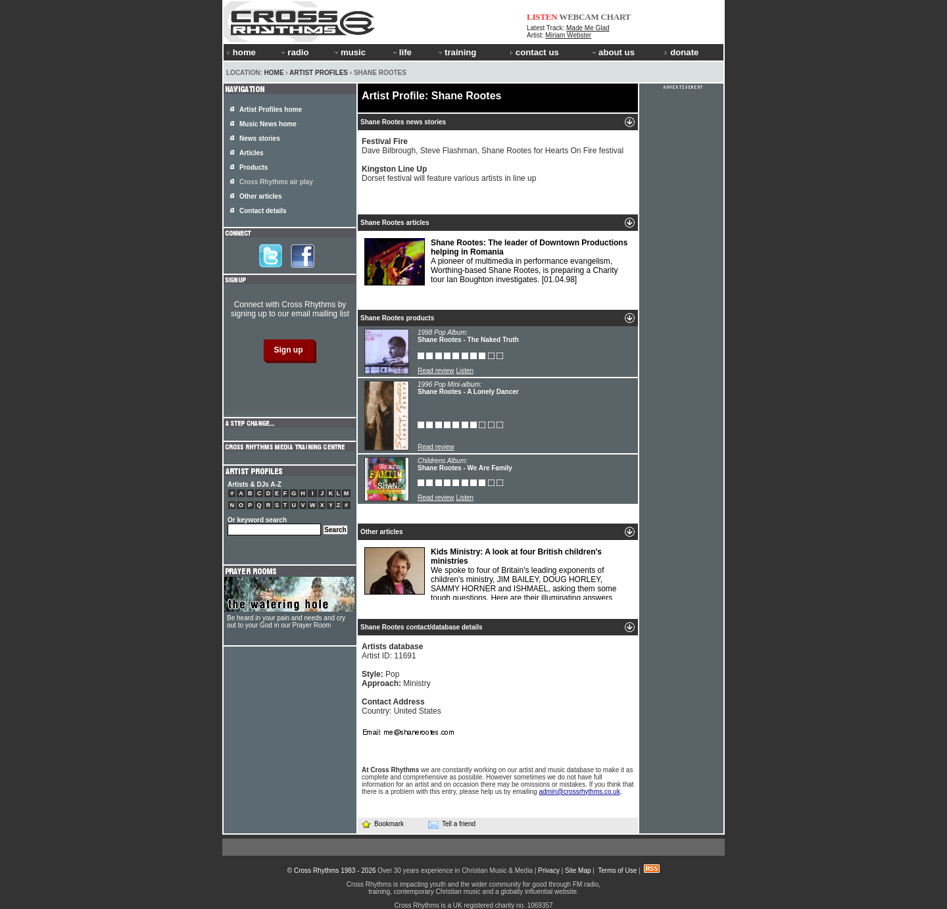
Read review (436, 370)
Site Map (578, 870)
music (349, 52)
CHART (616, 17)
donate (681, 52)
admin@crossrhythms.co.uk (579, 791)
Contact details (263, 210)
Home (274, 72)
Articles (251, 153)
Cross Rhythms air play (276, 181)
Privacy (549, 870)
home (241, 52)
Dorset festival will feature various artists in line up (449, 173)
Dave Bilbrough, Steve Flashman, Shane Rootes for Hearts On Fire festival (492, 146)
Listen (465, 370)
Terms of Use (617, 870)
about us (613, 52)
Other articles (260, 196)
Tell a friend (451, 824)
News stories (259, 138)
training (456, 52)
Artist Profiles (318, 72)
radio (293, 52)
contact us (534, 52)
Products (253, 167)
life (401, 52)
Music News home (268, 124)
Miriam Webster (568, 35)
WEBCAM (578, 17)
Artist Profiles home (270, 109)
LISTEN (542, 17)
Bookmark (382, 824)
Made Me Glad (588, 28)
